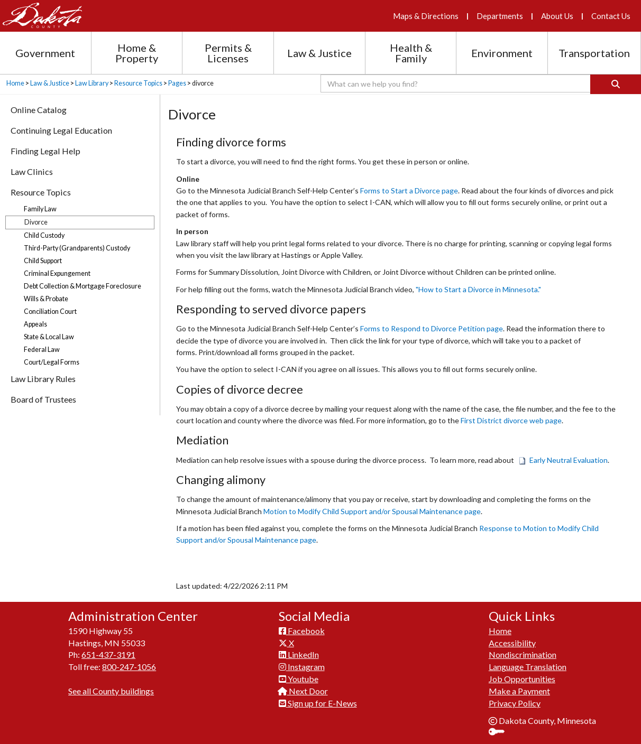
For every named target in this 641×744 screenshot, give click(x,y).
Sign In (500, 733)
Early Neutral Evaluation (563, 459)
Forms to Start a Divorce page (409, 190)
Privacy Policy (515, 703)
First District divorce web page (511, 420)
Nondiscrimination (522, 654)
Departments (500, 16)
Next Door (303, 691)
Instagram (302, 667)
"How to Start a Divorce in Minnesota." (478, 289)
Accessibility (512, 643)
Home (15, 83)
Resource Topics (138, 83)
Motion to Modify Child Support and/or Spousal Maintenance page (372, 511)
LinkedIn (299, 654)
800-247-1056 (129, 667)
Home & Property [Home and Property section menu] (136, 52)
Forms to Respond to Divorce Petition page (431, 328)
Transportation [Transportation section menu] (594, 52)
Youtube (298, 679)
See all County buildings (111, 691)
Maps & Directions (426, 16)
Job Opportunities (522, 679)
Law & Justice (49, 83)
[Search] (615, 84)
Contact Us (610, 16)
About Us (557, 16)
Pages (177, 83)
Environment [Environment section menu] (502, 52)
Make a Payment (519, 691)
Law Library (91, 83)
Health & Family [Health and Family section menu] (411, 52)
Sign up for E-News (318, 703)
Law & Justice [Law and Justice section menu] (319, 52)
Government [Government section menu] (45, 52)
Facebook (302, 631)
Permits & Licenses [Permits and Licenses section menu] (228, 52)
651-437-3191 (108, 654)
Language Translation (527, 667)
